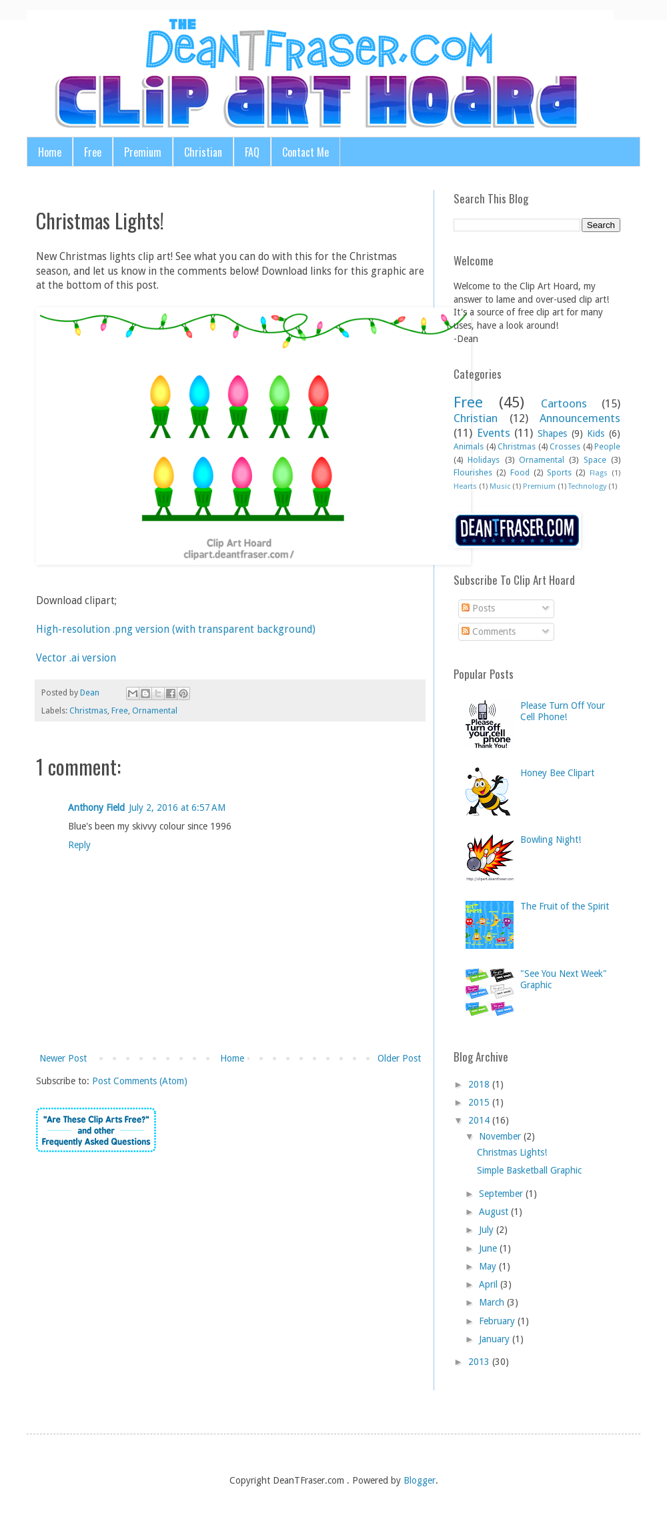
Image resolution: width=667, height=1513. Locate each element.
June (488, 1248)
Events (493, 432)
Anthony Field (96, 807)
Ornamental (154, 710)
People (607, 446)
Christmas (88, 710)
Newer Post (63, 1058)
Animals (469, 446)
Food (520, 472)
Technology (587, 486)
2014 (479, 1120)
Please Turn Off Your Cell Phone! (562, 711)
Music (500, 486)
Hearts (465, 486)
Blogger (420, 1480)
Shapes (552, 433)
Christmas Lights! (512, 1152)
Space (595, 460)
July (486, 1229)
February (497, 1321)
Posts (478, 608)
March (491, 1302)
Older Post (399, 1058)
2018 (479, 1084)
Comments (489, 631)
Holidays (484, 460)
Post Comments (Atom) (139, 1081)
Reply (79, 845)
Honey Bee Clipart (557, 773)
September (501, 1193)
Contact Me (305, 152)
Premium (142, 152)
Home (49, 152)
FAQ (252, 152)
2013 (479, 1361)
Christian (203, 152)
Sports (559, 472)
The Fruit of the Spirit (564, 906)
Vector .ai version (76, 658)
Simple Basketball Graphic (529, 1170)
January (494, 1339)
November (500, 1136)
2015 (479, 1102)
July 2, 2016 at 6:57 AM (177, 807)
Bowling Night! (550, 839)
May (487, 1266)
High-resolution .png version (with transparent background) (175, 629)
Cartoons (564, 403)
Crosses (565, 446)
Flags (599, 473)
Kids (595, 433)
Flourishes (473, 472)
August (493, 1211)
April (488, 1284)
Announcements (580, 418)
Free (92, 152)
